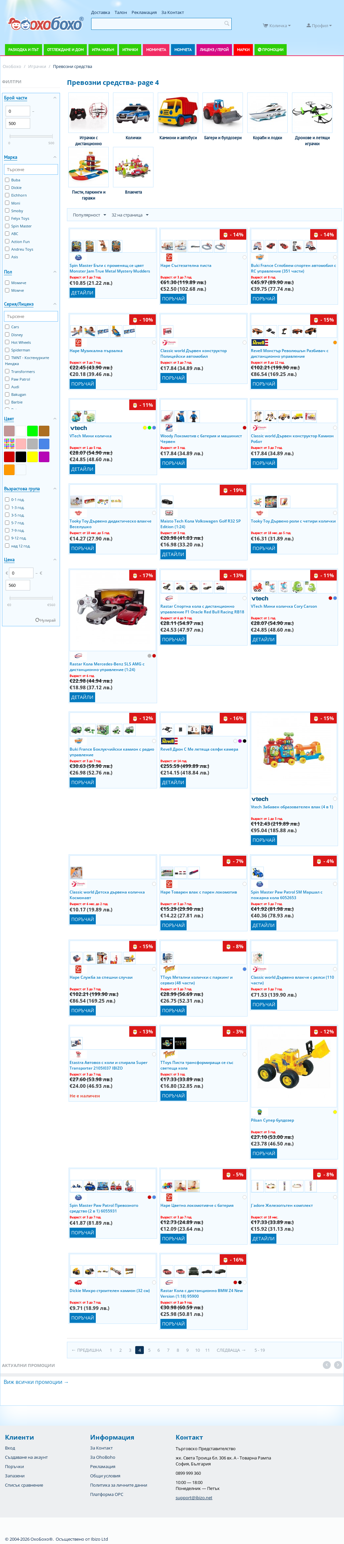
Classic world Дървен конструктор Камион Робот (292, 438)
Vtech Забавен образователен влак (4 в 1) (292, 807)
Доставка (100, 12)
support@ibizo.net (194, 1498)
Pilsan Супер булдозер (272, 1120)
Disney (14, 334)
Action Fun (17, 241)
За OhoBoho (102, 1457)
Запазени (15, 1476)
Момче (14, 290)
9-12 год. (16, 537)
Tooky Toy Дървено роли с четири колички (293, 521)
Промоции (272, 49)
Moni (12, 203)
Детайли (82, 292)
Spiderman (17, 349)
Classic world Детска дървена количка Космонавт (107, 894)
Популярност (89, 215)
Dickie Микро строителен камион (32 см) (110, 1290)
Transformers (20, 371)
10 (197, 1350)
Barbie (14, 402)
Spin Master (18, 225)
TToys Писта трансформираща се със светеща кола (196, 1065)
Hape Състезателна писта (185, 265)
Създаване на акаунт (26, 1457)
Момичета (156, 49)
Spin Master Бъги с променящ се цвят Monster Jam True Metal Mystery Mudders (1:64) (110, 268)
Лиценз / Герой (214, 49)
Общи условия (105, 1476)
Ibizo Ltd (99, 1539)
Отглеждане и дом (65, 49)
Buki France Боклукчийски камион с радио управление (112, 751)
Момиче (15, 282)
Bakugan (15, 394)
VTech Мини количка (91, 436)
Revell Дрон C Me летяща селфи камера (199, 749)
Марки (243, 49)
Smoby (14, 210)
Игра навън (103, 49)
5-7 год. (15, 522)
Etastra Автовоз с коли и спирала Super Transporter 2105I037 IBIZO (108, 1065)
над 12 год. (17, 545)
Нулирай (48, 620)
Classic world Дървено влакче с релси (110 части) (292, 979)
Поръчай (173, 298)
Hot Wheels (18, 342)
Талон (121, 12)
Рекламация (144, 12)
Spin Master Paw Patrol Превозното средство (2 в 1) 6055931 (104, 1208)
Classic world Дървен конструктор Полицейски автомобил (193, 353)
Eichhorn (16, 195)
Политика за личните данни (118, 1485)
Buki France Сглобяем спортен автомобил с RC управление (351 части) (293, 268)
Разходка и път (23, 49)
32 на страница (130, 215)
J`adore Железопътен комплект (282, 1205)
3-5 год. (15, 515)
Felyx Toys (17, 218)
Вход (10, 1448)
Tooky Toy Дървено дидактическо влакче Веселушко (110, 523)
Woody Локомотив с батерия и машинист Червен (201, 438)
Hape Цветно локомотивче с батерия (197, 1205)
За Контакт (172, 12)
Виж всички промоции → (36, 1382)
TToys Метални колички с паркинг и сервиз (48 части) (196, 979)
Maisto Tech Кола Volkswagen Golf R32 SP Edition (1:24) (200, 523)
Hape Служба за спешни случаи (101, 977)
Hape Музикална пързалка (96, 350)
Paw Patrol (17, 379)
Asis (11, 256)
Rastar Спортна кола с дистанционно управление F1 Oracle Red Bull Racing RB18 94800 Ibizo (202, 608)
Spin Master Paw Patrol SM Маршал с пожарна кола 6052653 (286, 894)
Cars (12, 326)
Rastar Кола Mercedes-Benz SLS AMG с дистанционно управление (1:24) (107, 666)
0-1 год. (15, 499)
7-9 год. (15, 530)
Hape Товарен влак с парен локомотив (198, 892)
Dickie (13, 187)
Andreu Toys (19, 249)
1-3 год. (15, 507)
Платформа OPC (106, 1494)
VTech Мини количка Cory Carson (284, 606)
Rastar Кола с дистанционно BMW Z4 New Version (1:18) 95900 (201, 1293)
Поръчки (14, 1466)
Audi (12, 386)
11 (207, 1350)
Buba (12, 179)
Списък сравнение (24, 1485)
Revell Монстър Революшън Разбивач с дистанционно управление (289, 353)
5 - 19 (260, 1350)
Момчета (183, 49)
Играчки (130, 49)
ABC (11, 233)
